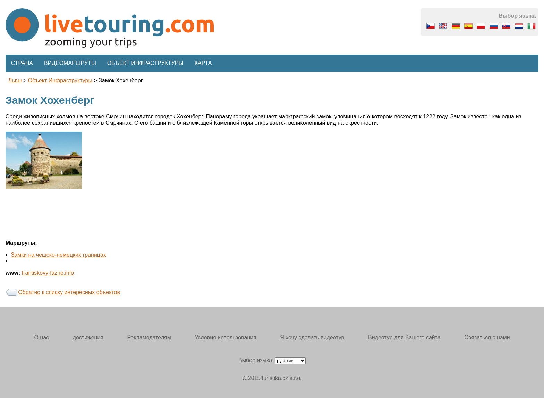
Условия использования (225, 337)
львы (15, 80)
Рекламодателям (149, 337)
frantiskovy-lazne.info (48, 273)
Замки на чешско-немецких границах (58, 255)
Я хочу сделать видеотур (312, 337)
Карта (203, 63)
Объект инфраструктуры (145, 63)
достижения (88, 337)
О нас (41, 337)
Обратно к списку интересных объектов (69, 292)
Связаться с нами (487, 337)
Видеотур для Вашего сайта (404, 337)
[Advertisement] (290, 180)
